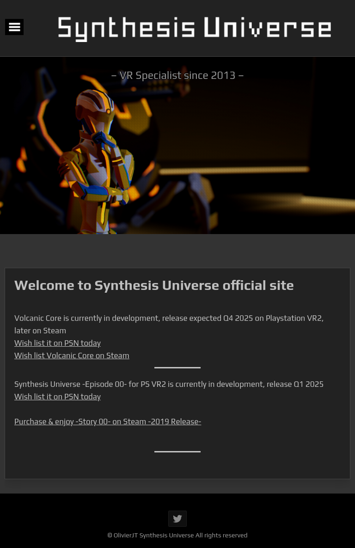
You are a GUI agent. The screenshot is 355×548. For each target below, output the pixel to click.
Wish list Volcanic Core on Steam (71, 355)
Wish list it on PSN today (57, 343)
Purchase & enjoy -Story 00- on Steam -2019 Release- (107, 421)
